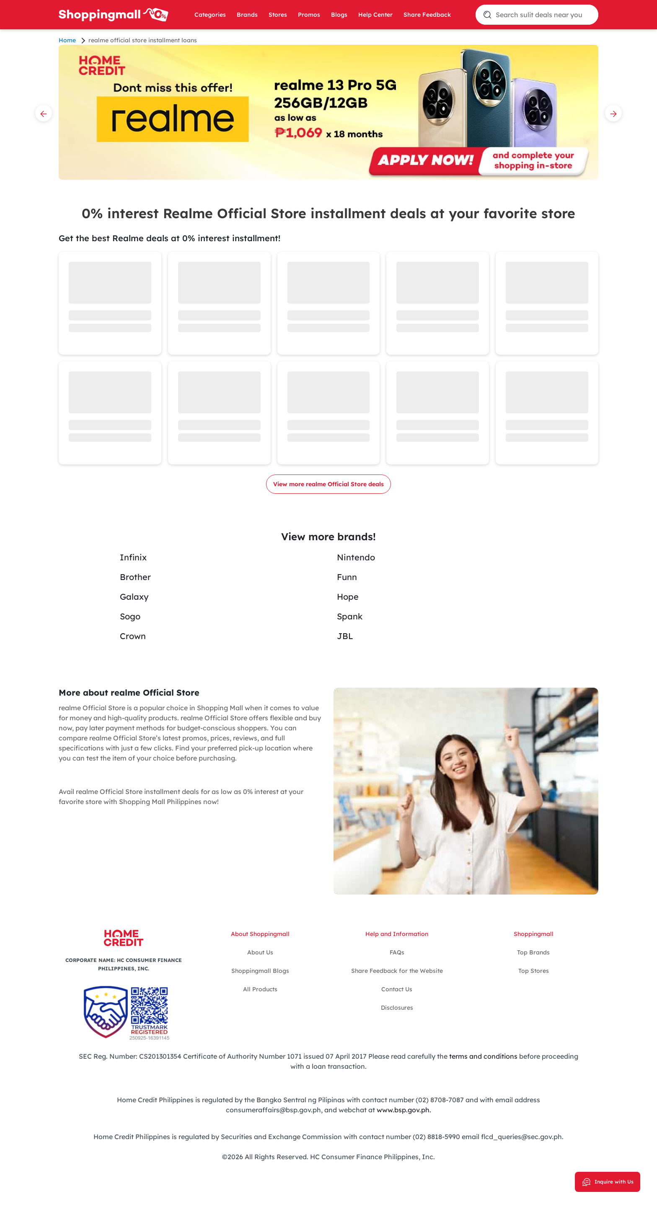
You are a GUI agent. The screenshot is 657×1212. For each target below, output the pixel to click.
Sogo (130, 616)
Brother (135, 577)
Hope (348, 596)
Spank (349, 616)
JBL (345, 636)
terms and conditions (482, 1056)
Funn (347, 577)
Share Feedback (427, 14)
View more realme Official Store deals (328, 484)
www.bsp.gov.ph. (404, 1110)
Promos (309, 14)
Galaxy (134, 596)
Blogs (339, 14)
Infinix (133, 557)
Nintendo (356, 557)
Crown (133, 636)
